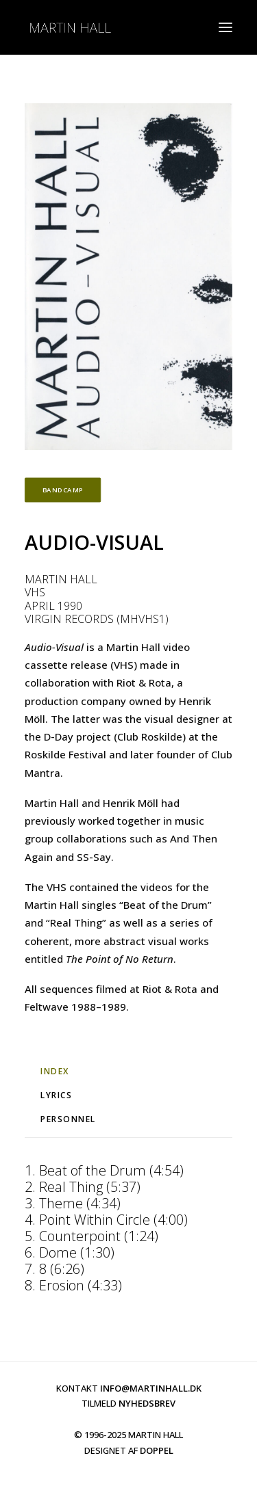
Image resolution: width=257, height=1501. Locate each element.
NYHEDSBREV (147, 1403)
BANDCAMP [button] (63, 490)
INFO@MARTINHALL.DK (150, 1388)
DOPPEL (156, 1450)
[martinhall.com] (70, 27)
